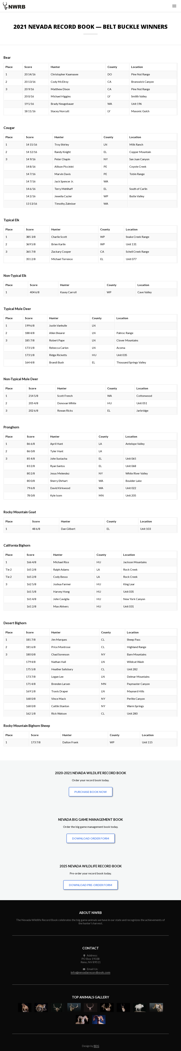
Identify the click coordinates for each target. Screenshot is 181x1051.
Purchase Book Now (90, 791)
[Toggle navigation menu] (174, 6)
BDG (96, 1045)
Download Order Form (90, 838)
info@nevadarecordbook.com (90, 972)
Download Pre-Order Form (90, 885)
